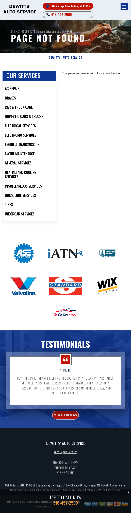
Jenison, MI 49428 (62, 31)
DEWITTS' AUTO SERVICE (65, 57)
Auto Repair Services (65, 453)
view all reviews (65, 416)
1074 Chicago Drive (40, 31)
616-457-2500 (61, 14)
